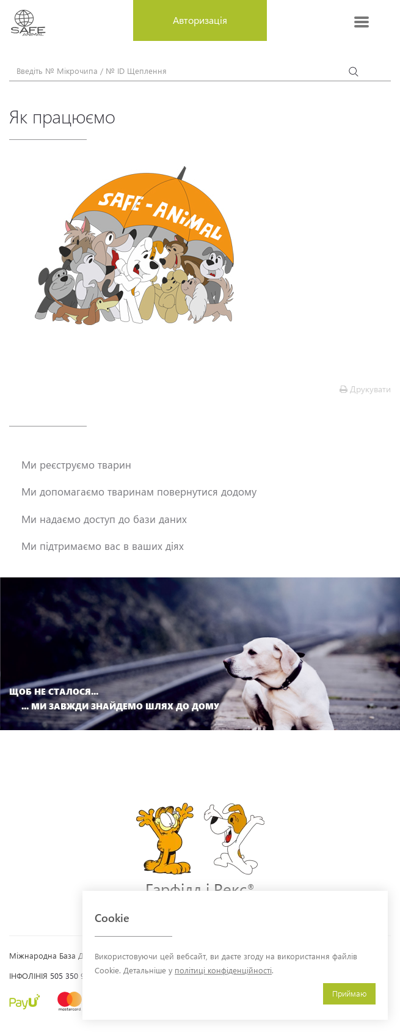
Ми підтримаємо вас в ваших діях (102, 545)
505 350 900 (71, 975)
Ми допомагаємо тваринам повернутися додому (138, 491)
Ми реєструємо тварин (76, 464)
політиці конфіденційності (223, 970)
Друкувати (365, 389)
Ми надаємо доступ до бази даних (104, 518)
